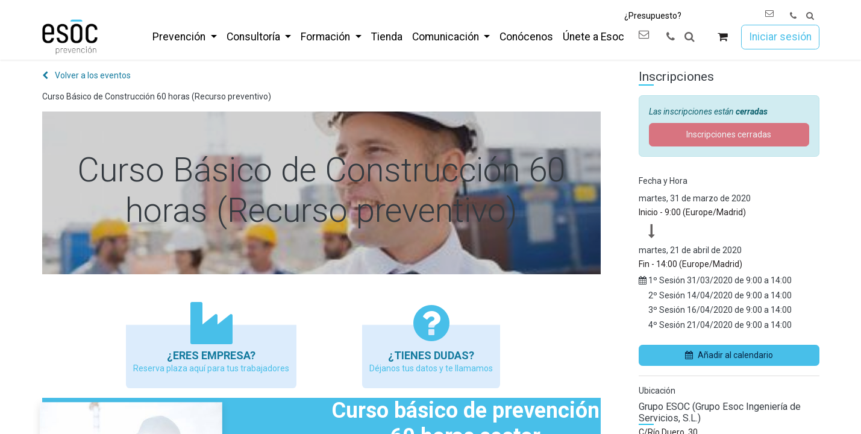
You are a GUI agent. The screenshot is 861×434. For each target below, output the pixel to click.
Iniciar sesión (780, 37)
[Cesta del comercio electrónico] (722, 37)
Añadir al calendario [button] (729, 355)
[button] (810, 16)
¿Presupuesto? (652, 15)
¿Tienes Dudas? (431, 355)
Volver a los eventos (86, 75)
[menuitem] (184, 36)
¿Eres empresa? (211, 355)
